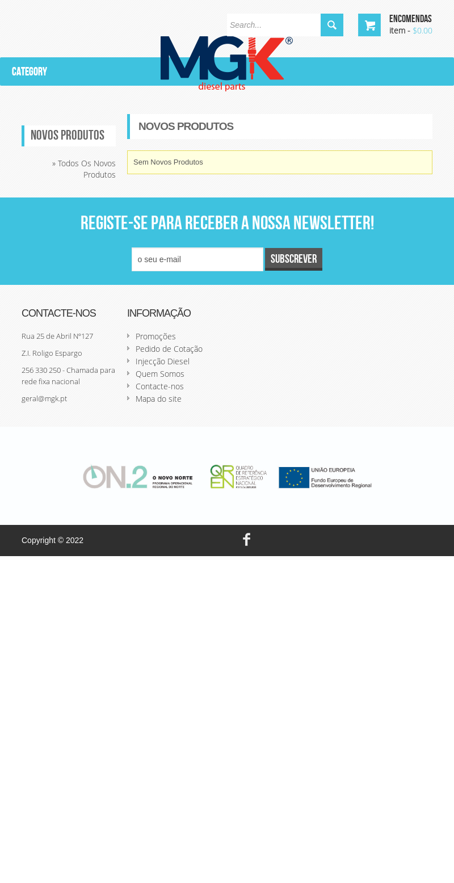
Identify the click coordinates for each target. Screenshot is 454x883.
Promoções (156, 336)
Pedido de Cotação (169, 348)
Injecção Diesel (163, 361)
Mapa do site (159, 398)
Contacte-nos (160, 386)
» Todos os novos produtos (84, 169)
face (246, 540)
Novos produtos (67, 135)
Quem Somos (160, 373)
